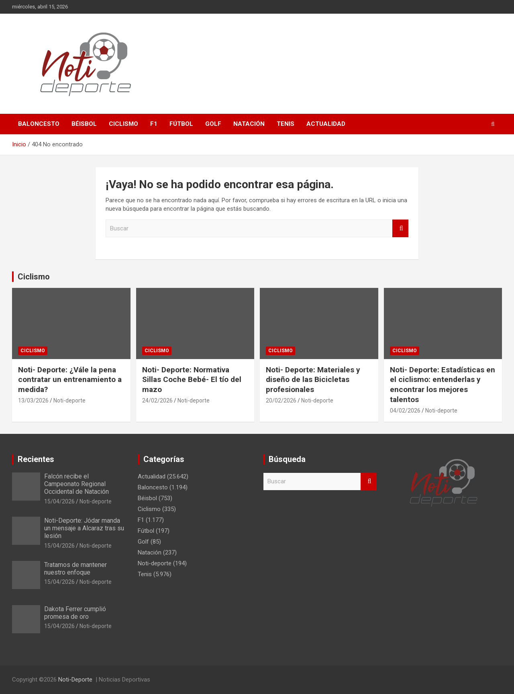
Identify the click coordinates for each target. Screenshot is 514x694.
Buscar (400, 229)
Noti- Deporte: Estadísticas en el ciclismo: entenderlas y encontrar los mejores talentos (442, 384)
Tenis (285, 123)
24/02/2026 (157, 400)
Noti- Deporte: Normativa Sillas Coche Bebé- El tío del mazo (191, 379)
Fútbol (181, 123)
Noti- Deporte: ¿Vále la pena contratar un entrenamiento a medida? (70, 379)
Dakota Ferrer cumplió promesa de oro (75, 612)
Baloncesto (38, 123)
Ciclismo (123, 123)
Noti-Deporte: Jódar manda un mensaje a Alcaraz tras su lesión (84, 528)
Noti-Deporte (75, 679)
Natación (249, 123)
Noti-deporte (69, 400)
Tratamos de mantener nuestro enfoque (75, 568)
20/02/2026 (281, 400)
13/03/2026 (33, 400)
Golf (213, 123)
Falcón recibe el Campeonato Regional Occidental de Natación (76, 483)
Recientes (36, 459)
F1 (153, 123)
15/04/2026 (59, 501)
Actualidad (325, 123)
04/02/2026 (405, 410)
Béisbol (84, 123)
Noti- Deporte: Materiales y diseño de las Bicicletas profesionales (313, 379)
